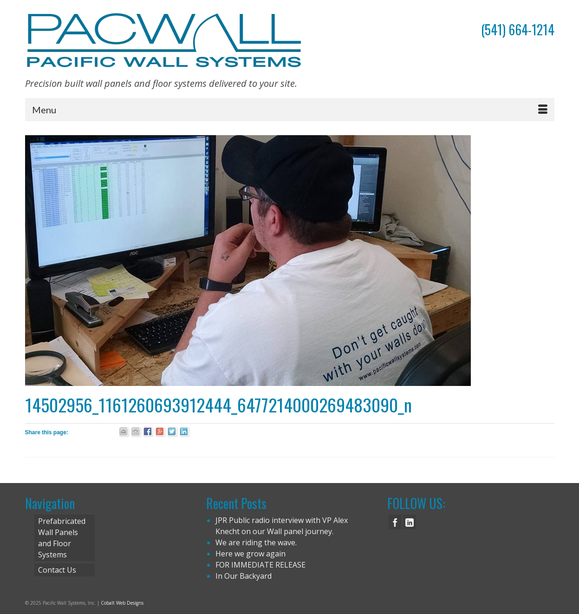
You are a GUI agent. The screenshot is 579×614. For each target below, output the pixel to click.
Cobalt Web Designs (122, 603)
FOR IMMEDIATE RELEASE (260, 565)
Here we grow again (250, 554)
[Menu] (289, 109)
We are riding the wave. (256, 542)
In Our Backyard (243, 576)
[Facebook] (395, 522)
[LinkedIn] (409, 522)
